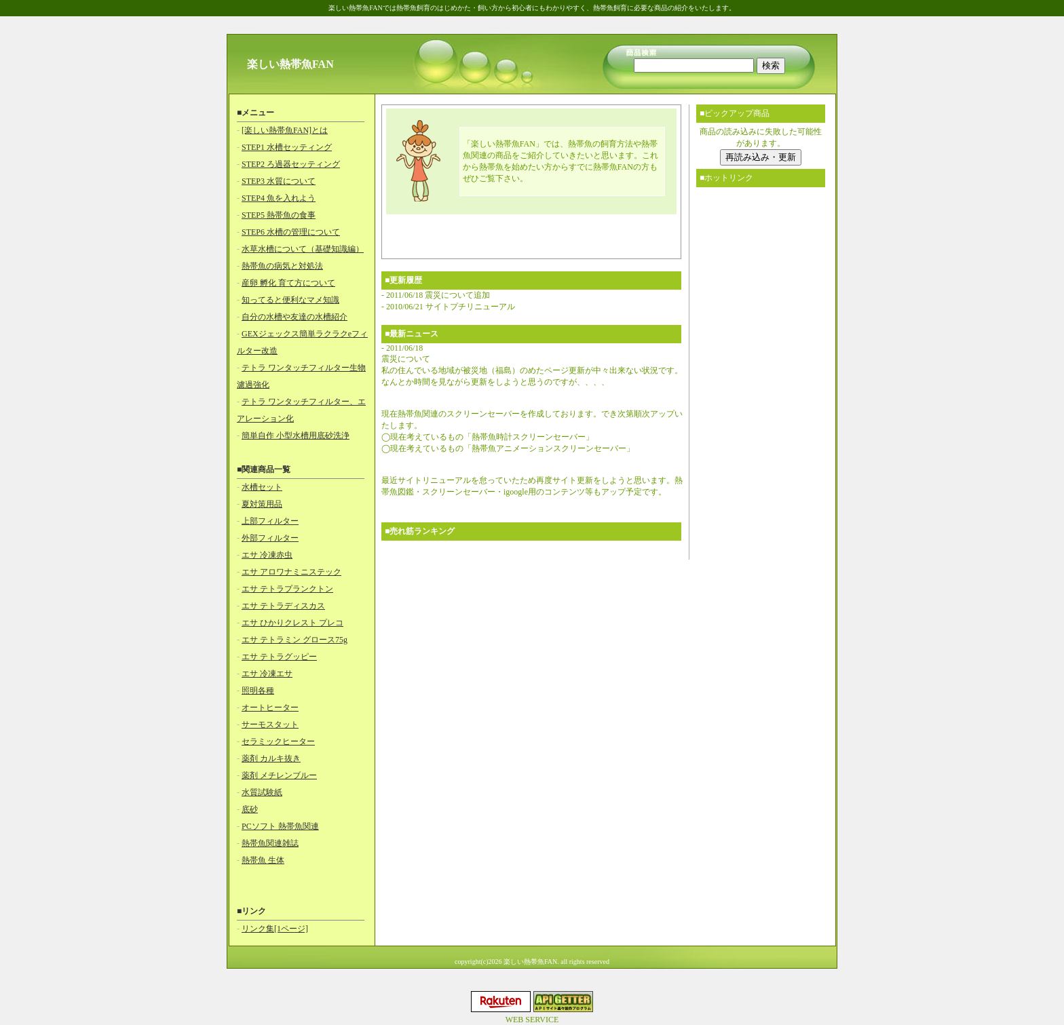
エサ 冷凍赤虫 (267, 555)
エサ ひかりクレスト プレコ (292, 622)
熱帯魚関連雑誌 (270, 843)
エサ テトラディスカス (283, 606)
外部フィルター (270, 538)
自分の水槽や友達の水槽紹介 (294, 317)
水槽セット (262, 487)
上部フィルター (270, 521)
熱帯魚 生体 (263, 860)
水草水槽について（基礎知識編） (303, 249)
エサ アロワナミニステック (291, 572)
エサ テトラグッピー (279, 656)
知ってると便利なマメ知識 (290, 300)
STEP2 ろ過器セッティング (291, 164)
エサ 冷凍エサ (267, 673)
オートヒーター (270, 707)
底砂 (250, 809)
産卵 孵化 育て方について (288, 283)
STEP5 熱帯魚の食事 (279, 215)
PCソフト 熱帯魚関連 (280, 826)
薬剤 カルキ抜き (271, 758)
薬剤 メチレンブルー (279, 775)
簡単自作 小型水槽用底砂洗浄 (295, 435)
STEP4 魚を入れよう (279, 198)
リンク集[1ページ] (275, 928)
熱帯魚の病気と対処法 (282, 266)
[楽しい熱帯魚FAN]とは (285, 130)
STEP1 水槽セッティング (287, 147)
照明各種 (258, 690)
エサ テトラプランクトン (287, 589)
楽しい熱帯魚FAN (290, 64)
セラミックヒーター (278, 741)
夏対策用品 (262, 504)
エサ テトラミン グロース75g (294, 639)
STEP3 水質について (279, 181)
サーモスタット (270, 724)
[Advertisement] (531, 234)
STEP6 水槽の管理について (291, 232)
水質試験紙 (262, 792)
